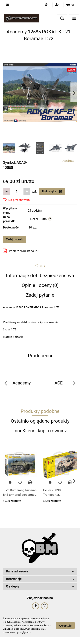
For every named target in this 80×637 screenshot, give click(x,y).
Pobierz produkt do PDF (21, 251)
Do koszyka (52, 191)
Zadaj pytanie (14, 239)
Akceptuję (65, 625)
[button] (70, 5)
